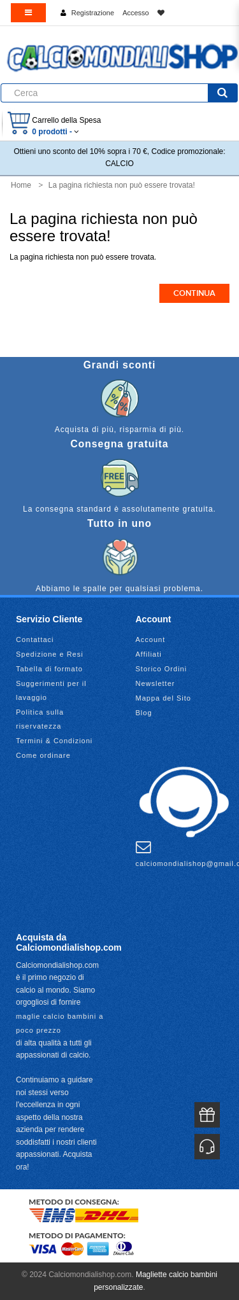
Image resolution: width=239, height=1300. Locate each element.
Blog (144, 712)
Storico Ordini (161, 669)
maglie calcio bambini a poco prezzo (59, 1023)
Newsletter (155, 683)
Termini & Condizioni (54, 740)
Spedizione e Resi (49, 654)
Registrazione (92, 13)
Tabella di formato (49, 669)
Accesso (135, 13)
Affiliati (149, 654)
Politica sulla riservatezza (40, 719)
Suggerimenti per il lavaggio (51, 690)
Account (151, 639)
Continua (194, 293)
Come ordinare (43, 755)
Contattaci (35, 639)
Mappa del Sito (163, 698)
